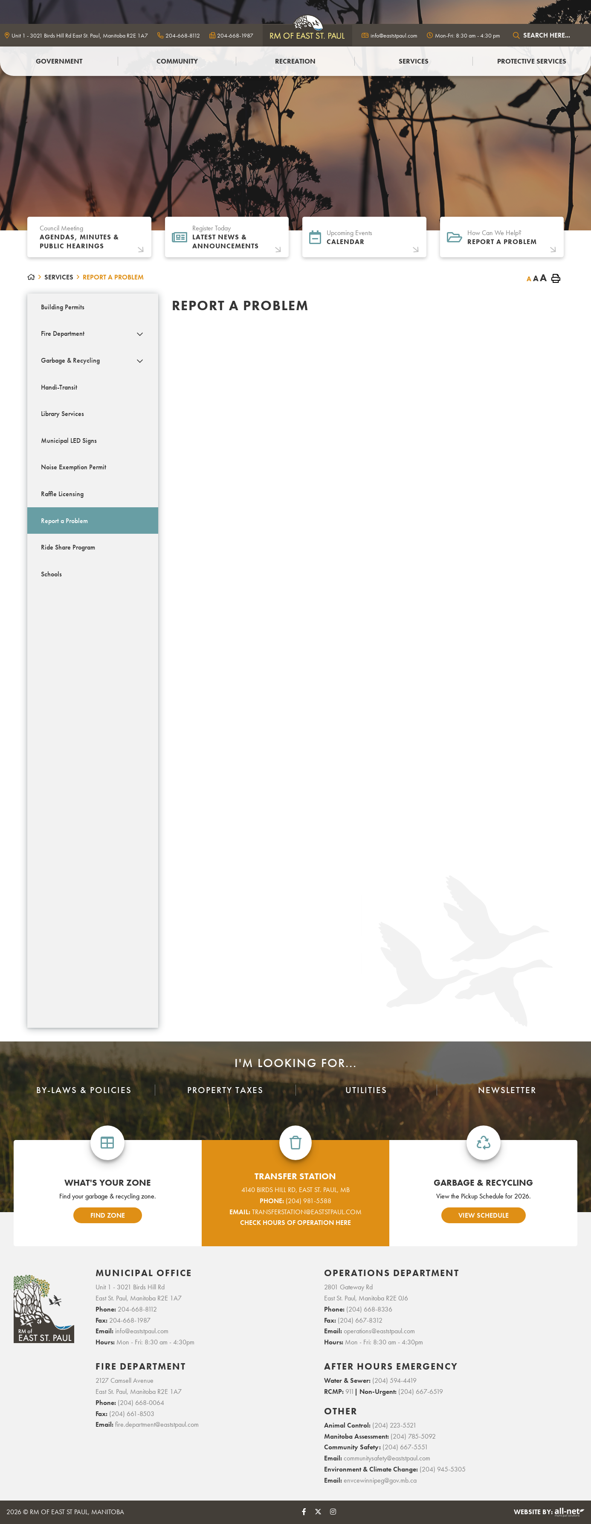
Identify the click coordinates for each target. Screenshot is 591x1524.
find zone (107, 1215)
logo (307, 35)
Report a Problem (113, 277)
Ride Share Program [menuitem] (68, 547)
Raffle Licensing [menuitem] (62, 493)
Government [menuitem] (59, 61)
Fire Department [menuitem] (62, 333)
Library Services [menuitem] (62, 413)
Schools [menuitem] (51, 574)
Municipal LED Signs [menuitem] (69, 440)
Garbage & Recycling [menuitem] (70, 360)
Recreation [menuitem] (295, 61)
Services (58, 277)
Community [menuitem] (177, 61)
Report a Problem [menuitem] (64, 520)
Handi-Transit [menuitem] (59, 387)
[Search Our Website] (548, 35)
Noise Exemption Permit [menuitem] (73, 466)
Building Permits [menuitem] (62, 306)
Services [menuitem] (414, 61)
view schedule (483, 1215)
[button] (140, 334)
